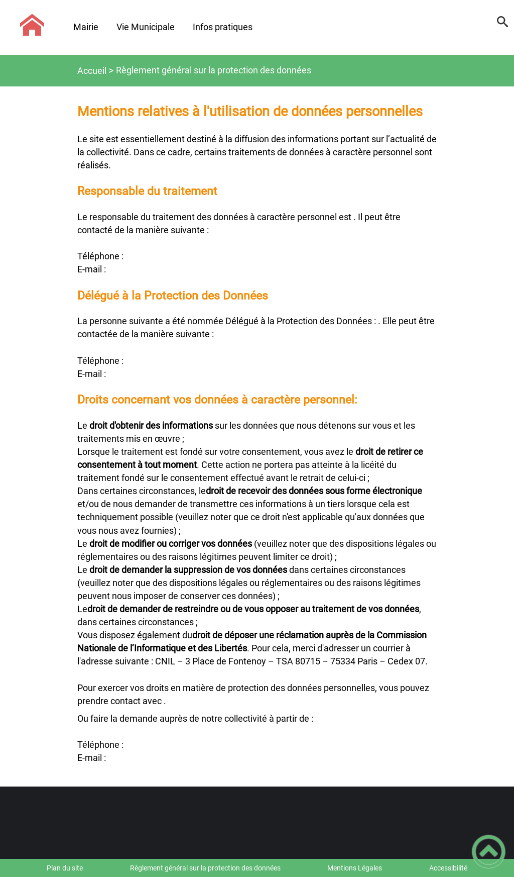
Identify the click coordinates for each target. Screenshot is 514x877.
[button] (502, 25)
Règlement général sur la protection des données (205, 868)
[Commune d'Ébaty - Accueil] (32, 25)
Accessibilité (448, 868)
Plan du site (65, 868)
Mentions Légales (354, 868)
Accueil (91, 70)
